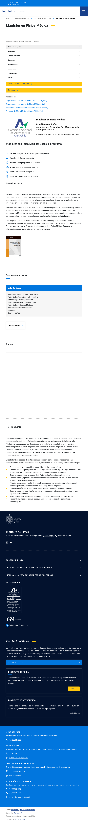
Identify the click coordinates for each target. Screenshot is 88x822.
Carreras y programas (21, 18)
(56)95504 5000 (15, 753)
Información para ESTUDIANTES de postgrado (29, 575)
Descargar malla (15, 325)
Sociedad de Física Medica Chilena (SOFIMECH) (24, 111)
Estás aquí (74, 689)
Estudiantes (44, 73)
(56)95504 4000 (15, 740)
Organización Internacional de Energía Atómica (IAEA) (26, 101)
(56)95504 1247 (15, 792)
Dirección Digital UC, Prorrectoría (22, 810)
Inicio (8, 18)
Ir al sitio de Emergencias (18, 758)
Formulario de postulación (20, 84)
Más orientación (15, 775)
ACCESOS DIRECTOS (15, 560)
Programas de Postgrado (42, 18)
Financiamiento (44, 56)
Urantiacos (17, 813)
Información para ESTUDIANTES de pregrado (29, 568)
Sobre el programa (44, 47)
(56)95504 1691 (15, 789)
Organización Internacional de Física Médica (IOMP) (26, 104)
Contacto (13, 90)
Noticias (44, 78)
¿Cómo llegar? (48, 536)
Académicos (44, 64)
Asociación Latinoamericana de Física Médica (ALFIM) (27, 108)
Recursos (44, 60)
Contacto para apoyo (17, 771)
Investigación (44, 69)
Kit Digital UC (19, 819)
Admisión (44, 51)
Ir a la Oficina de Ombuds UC (19, 797)
